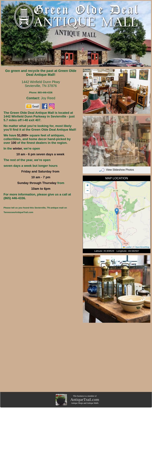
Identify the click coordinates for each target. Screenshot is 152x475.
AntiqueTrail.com (84, 399)
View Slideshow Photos (116, 169)
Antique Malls (92, 403)
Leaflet (127, 247)
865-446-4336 (45, 92)
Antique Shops (77, 403)
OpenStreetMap (142, 247)
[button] (117, 211)
